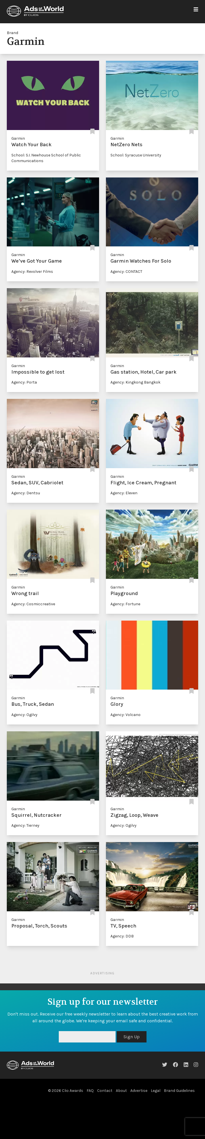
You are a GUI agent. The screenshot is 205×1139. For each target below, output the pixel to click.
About (121, 1090)
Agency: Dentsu (25, 493)
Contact (104, 1090)
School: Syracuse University (135, 155)
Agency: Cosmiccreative (33, 604)
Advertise (138, 1090)
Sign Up (132, 1036)
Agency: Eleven (123, 493)
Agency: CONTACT (126, 271)
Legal (155, 1090)
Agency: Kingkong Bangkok (135, 382)
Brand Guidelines (179, 1090)
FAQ (90, 1090)
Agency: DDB (122, 936)
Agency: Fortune (125, 604)
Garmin (18, 138)
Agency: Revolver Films (32, 271)
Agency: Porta (24, 382)
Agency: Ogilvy (24, 714)
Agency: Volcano (125, 714)
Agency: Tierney (25, 825)
